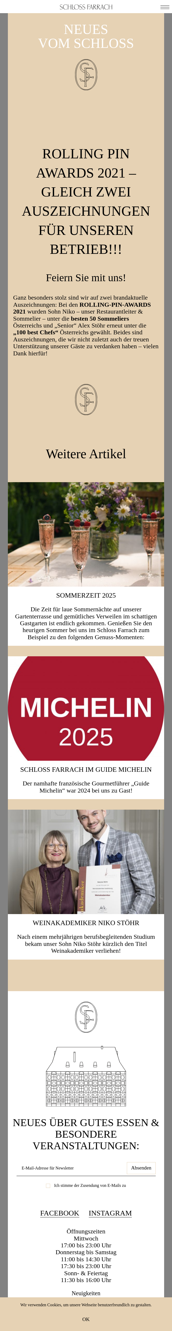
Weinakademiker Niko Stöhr (86, 923)
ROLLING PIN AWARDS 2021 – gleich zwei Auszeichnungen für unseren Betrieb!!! (92, 200)
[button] (164, 6)
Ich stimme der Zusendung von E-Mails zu (90, 1186)
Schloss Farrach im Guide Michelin (86, 769)
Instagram (110, 1213)
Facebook (59, 1213)
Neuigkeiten (86, 1293)
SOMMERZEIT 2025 (86, 595)
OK (86, 1319)
